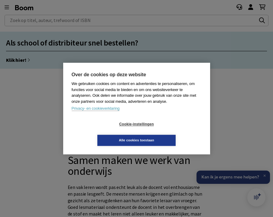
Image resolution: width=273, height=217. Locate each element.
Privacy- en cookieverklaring (96, 116)
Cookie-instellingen (100, 132)
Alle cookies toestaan (172, 132)
